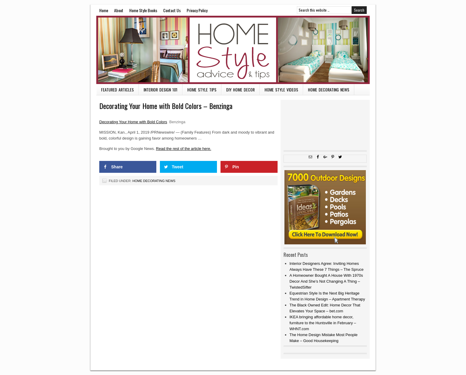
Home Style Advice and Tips (233, 50)
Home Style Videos (281, 89)
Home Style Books (143, 10)
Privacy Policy (197, 10)
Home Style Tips (201, 89)
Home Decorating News (328, 89)
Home (103, 10)
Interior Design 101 (160, 89)
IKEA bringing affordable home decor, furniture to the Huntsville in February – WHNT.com (322, 323)
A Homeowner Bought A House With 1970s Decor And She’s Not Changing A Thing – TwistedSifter (326, 281)
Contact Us (172, 10)
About (118, 10)
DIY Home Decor (240, 89)
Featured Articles (117, 89)
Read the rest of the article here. (183, 148)
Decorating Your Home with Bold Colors (133, 122)
